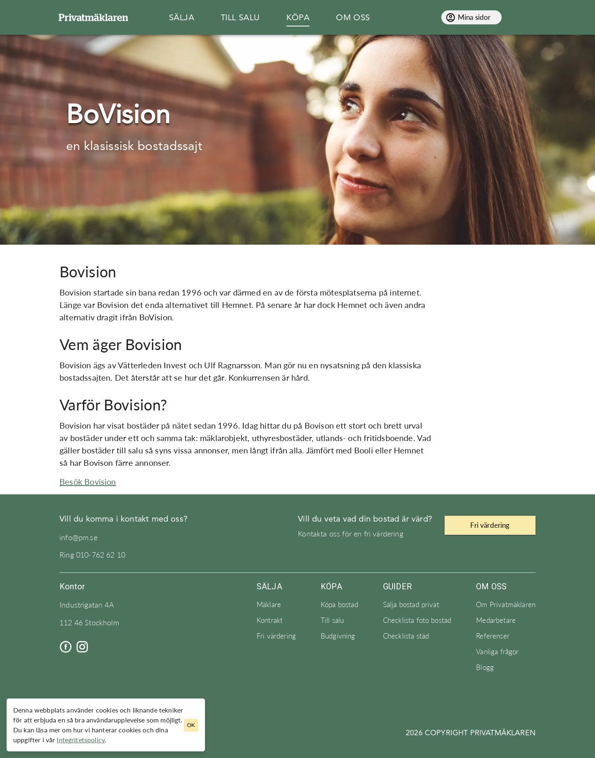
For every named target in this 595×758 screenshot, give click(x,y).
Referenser (492, 636)
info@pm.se (79, 537)
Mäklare (269, 604)
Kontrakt (270, 620)
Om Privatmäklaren (506, 604)
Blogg (485, 667)
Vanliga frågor (497, 652)
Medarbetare (496, 620)
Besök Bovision (88, 481)
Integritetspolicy (81, 740)
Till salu (332, 620)
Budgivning (338, 636)
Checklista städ (406, 636)
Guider (397, 586)
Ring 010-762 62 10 (92, 554)
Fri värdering (276, 636)
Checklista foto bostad (417, 620)
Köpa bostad (339, 604)
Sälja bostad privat (411, 604)
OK (191, 725)
